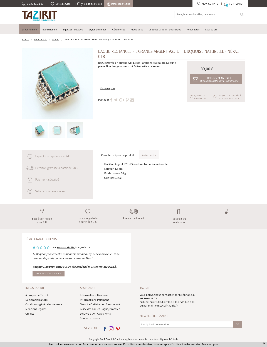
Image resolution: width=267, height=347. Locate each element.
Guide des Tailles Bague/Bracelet (100, 309)
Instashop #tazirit (118, 3)
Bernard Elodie (65, 247)
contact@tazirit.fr (166, 305)
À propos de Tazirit (36, 295)
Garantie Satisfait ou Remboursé (100, 304)
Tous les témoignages (48, 274)
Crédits (29, 313)
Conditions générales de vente (43, 304)
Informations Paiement (94, 300)
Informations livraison (94, 295)
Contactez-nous (90, 318)
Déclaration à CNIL (36, 300)
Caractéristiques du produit (117, 155)
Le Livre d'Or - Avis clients (95, 313)
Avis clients (149, 155)
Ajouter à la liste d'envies (200, 97)
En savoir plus (107, 88)
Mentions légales (35, 309)
